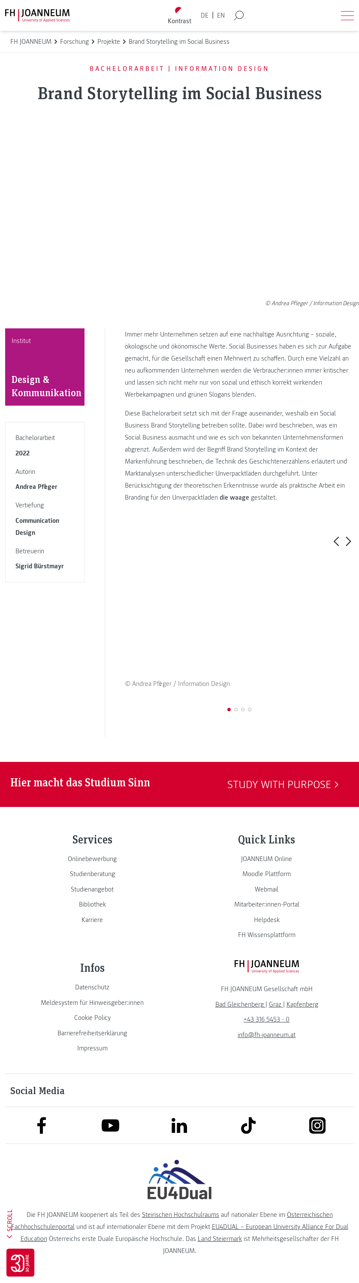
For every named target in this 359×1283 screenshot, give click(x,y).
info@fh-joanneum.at (267, 1035)
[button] (336, 541)
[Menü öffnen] (347, 15)
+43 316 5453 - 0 (267, 1019)
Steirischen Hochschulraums (180, 1214)
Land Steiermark (220, 1238)
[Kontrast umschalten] (179, 15)
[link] (92, 859)
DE (204, 15)
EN (221, 15)
